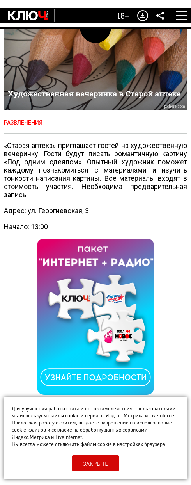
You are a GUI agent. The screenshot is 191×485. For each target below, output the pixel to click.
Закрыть (95, 463)
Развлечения (23, 122)
